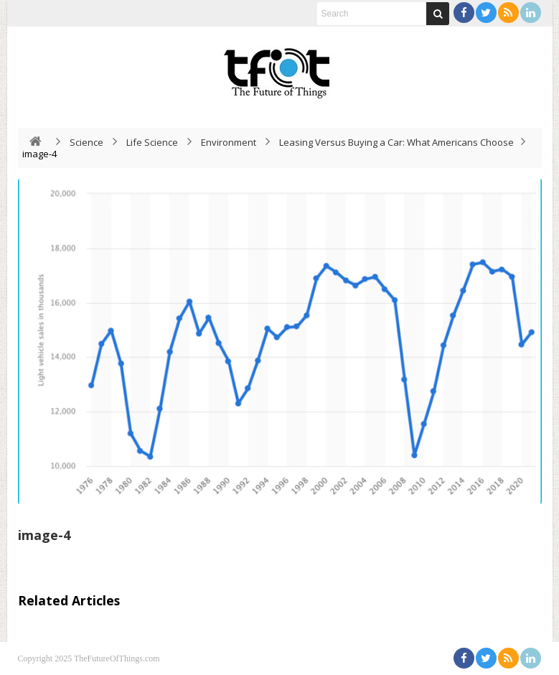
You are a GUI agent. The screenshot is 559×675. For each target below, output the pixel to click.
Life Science (152, 142)
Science (86, 142)
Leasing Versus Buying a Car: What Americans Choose (396, 142)
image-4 (44, 535)
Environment (228, 142)
